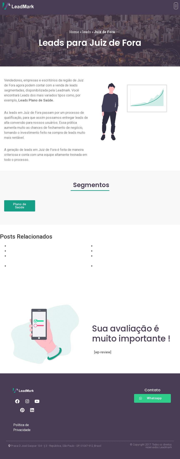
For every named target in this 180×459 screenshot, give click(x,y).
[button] (176, 6)
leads (86, 32)
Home (74, 32)
